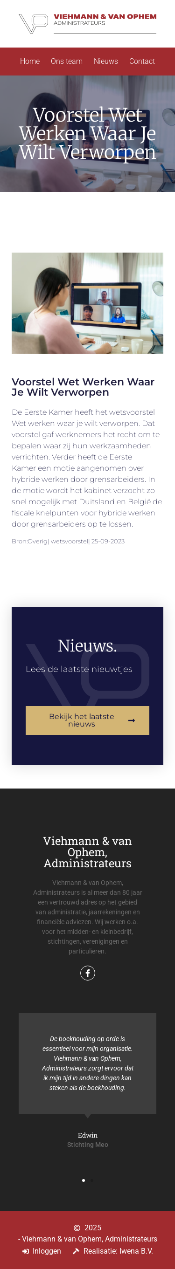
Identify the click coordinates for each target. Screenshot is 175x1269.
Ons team (67, 61)
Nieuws (106, 61)
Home (30, 61)
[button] (83, 1180)
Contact (142, 61)
